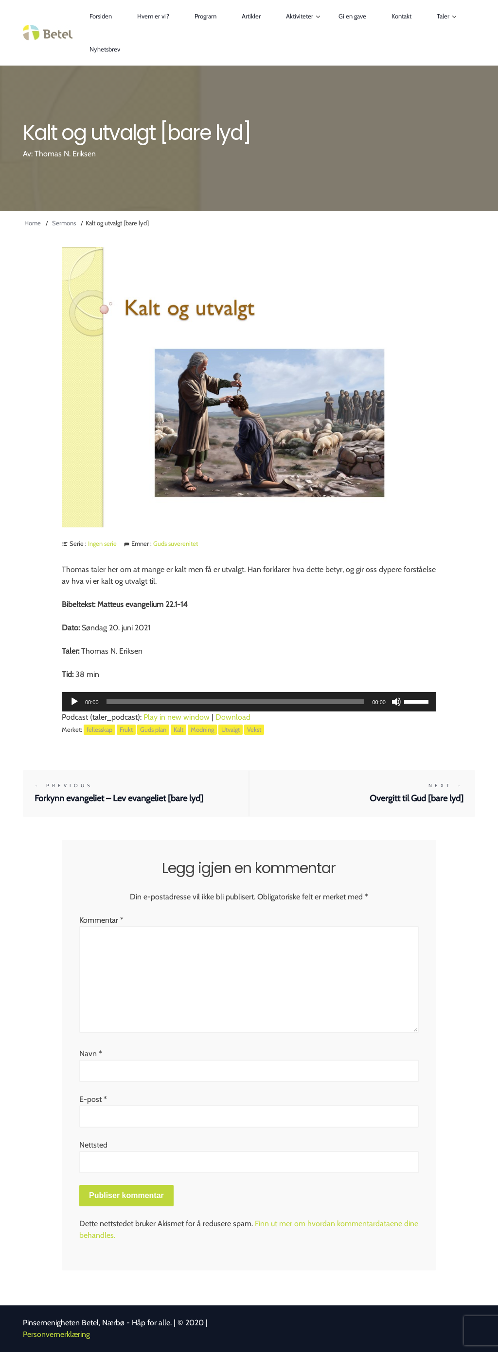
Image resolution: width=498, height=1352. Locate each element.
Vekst (254, 729)
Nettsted (93, 1144)
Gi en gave (352, 16)
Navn (90, 1053)
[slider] (236, 701)
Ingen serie (102, 543)
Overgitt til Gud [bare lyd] (362, 793)
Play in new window (176, 717)
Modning (202, 729)
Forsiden (100, 16)
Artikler (251, 16)
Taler (443, 16)
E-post (93, 1099)
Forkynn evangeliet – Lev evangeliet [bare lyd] (136, 793)
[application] (249, 701)
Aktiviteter (299, 16)
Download (232, 717)
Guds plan (153, 729)
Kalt (178, 729)
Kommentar (101, 920)
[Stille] (396, 702)
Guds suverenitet (175, 543)
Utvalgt (230, 729)
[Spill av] (74, 702)
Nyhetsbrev (104, 49)
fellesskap (99, 729)
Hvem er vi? (153, 16)
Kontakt (401, 16)
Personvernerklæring (56, 1334)
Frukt (126, 729)
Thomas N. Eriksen (65, 153)
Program (205, 16)
